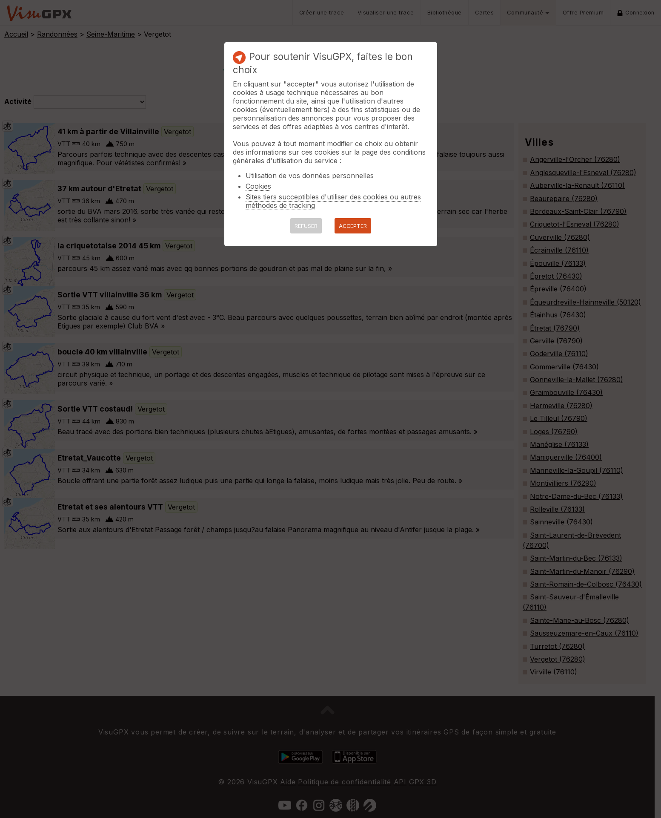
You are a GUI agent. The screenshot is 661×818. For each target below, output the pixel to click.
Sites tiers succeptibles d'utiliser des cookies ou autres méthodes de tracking (333, 201)
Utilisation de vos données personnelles (310, 175)
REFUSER (306, 226)
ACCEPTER (353, 226)
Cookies (258, 186)
